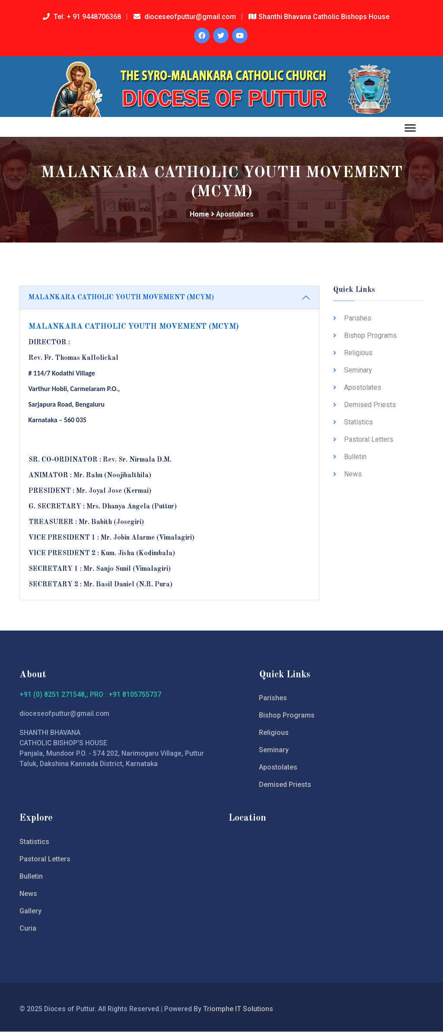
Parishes (357, 318)
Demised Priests (370, 405)
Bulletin (355, 457)
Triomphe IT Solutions (240, 1009)
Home (199, 214)
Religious (358, 353)
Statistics (358, 422)
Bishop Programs (370, 335)
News (353, 474)
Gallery (30, 911)
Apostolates (362, 387)
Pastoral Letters (368, 439)
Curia (27, 929)
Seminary (358, 370)
